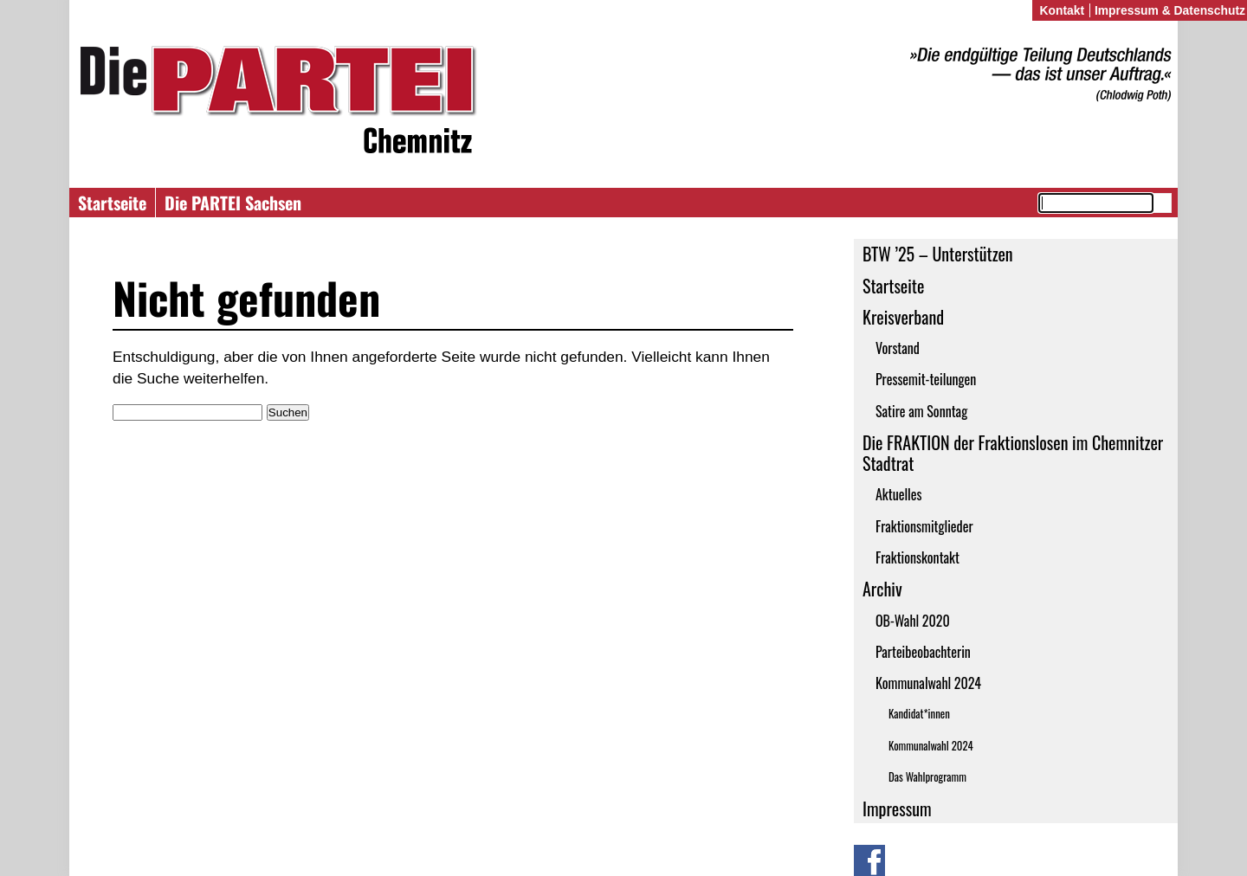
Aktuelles (898, 494)
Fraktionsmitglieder (924, 526)
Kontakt (1061, 10)
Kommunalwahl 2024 (928, 683)
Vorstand (897, 348)
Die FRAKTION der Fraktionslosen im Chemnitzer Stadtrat (1013, 452)
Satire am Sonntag (921, 411)
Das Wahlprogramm (927, 777)
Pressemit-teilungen (925, 379)
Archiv (882, 589)
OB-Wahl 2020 (912, 620)
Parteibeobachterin (923, 651)
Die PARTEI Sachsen (233, 203)
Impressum (897, 808)
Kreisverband (903, 317)
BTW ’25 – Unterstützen (938, 254)
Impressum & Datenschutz (1170, 10)
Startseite (112, 203)
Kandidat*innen (919, 713)
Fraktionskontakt (917, 557)
